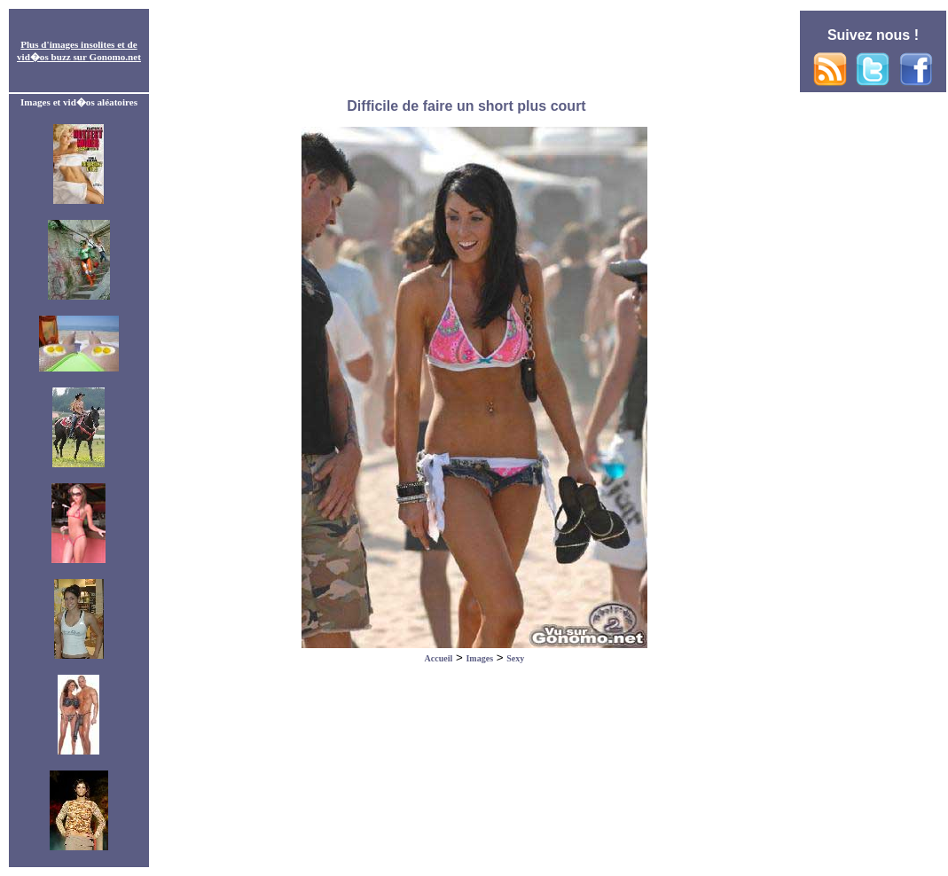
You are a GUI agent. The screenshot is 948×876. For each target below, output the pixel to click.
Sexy (515, 658)
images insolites (82, 44)
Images (479, 658)
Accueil (439, 658)
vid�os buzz (44, 56)
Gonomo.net (115, 56)
